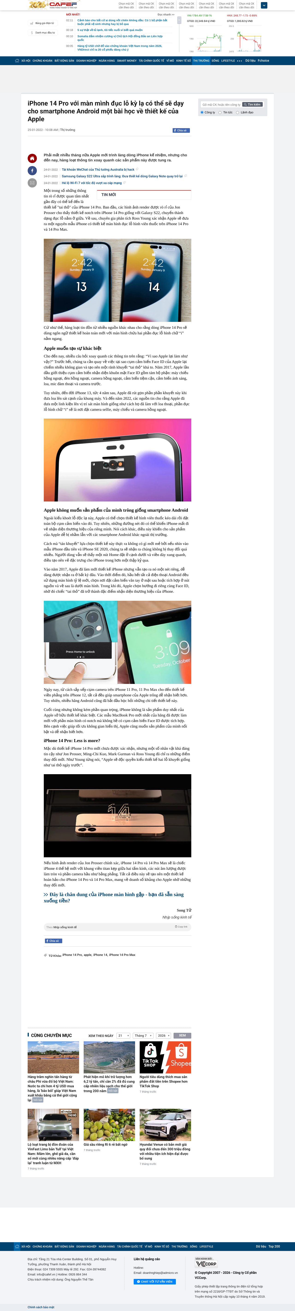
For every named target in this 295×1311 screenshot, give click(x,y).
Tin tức (228, 112)
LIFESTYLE (228, 60)
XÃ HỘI (25, 60)
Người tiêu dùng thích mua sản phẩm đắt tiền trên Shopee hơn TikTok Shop (164, 1081)
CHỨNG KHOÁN (42, 60)
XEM (182, 1035)
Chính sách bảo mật (41, 1307)
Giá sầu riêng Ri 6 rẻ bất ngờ (105, 1144)
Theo (117, 927)
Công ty (210, 112)
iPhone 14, (100, 955)
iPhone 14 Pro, (72, 955)
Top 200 (274, 1246)
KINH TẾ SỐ (183, 60)
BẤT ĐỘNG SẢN (64, 60)
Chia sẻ (181, 130)
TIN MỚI (108, 195)
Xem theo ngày (100, 1036)
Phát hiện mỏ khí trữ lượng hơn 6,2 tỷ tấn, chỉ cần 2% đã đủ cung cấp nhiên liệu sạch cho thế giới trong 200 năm (109, 1084)
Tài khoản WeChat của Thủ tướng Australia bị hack (100, 170)
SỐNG (215, 60)
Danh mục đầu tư (42, 32)
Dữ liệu (250, 61)
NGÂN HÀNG (107, 60)
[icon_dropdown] (264, 5)
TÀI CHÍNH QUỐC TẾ (151, 60)
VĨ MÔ (170, 60)
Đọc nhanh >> (166, 14)
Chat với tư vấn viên (154, 1281)
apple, (88, 955)
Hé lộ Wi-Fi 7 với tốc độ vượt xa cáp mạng (94, 183)
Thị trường (67, 130)
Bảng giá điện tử (41, 23)
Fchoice (263, 61)
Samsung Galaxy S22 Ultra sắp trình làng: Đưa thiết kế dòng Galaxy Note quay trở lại (124, 176)
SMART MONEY (126, 60)
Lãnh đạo (247, 112)
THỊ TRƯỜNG (201, 60)
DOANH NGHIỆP (87, 60)
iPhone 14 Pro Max (122, 955)
